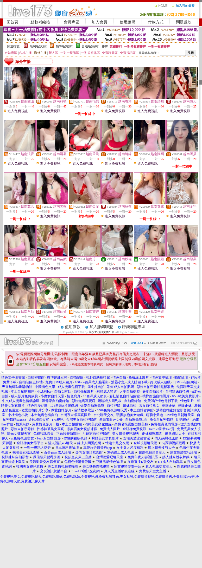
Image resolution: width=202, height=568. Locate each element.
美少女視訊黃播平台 (102, 332)
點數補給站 (40, 22)
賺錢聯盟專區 (134, 327)
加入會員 (99, 22)
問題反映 (184, 22)
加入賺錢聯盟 (101, 327)
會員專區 (71, 22)
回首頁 (12, 22)
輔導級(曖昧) (64, 46)
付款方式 (155, 22)
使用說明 (127, 22)
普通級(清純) (90, 46)
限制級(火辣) (38, 46)
